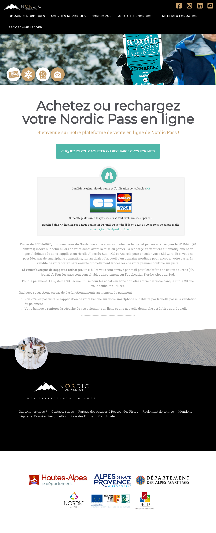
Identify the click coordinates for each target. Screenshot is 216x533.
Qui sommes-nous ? (33, 411)
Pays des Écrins (82, 416)
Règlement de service (158, 411)
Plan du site (106, 416)
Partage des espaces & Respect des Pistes (108, 411)
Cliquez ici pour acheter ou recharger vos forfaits (108, 151)
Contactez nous (62, 411)
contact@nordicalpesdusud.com (110, 229)
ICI (148, 188)
